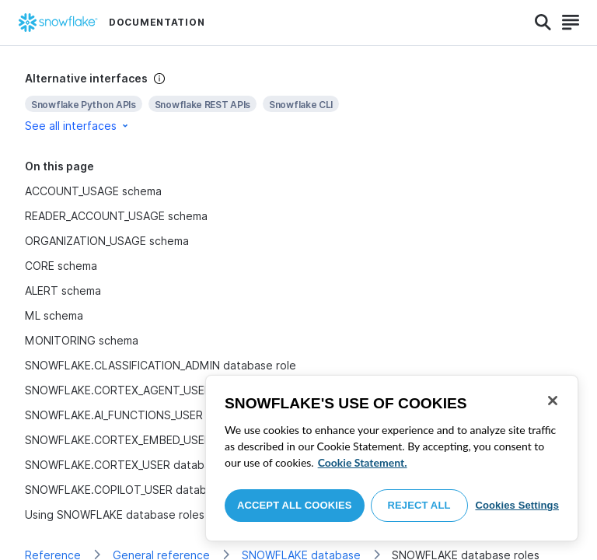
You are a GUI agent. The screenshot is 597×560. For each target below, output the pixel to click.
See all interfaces (78, 125)
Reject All (419, 505)
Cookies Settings (517, 505)
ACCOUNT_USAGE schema (93, 191)
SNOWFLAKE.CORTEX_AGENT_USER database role (156, 390)
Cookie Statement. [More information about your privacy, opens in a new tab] (362, 462)
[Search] (543, 22)
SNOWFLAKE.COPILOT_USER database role (137, 489)
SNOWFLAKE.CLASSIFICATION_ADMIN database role (160, 365)
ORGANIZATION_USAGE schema (107, 240)
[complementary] (298, 102)
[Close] (553, 400)
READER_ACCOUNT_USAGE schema (116, 215)
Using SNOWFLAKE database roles (114, 514)
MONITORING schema (81, 340)
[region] (391, 458)
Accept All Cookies (294, 505)
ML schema (54, 315)
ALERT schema (63, 290)
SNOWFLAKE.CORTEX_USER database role (135, 464)
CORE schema (61, 265)
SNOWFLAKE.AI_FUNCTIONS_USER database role (152, 415)
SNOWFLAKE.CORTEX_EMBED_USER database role (156, 439)
